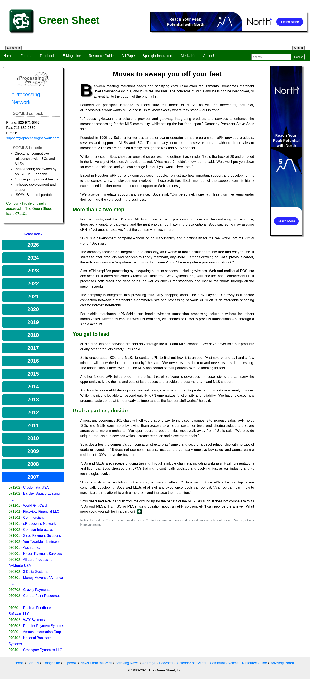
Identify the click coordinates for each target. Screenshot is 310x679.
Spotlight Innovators (158, 56)
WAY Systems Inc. (37, 620)
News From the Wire (96, 663)
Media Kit (188, 56)
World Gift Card (35, 505)
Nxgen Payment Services (42, 553)
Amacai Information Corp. (42, 632)
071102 (14, 511)
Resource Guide (101, 56)
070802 (14, 559)
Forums (26, 56)
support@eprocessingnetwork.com (32, 138)
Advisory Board (282, 663)
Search (298, 56)
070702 (14, 590)
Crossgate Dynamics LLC (42, 650)
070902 (14, 541)
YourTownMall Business (41, 541)
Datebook (47, 56)
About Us (210, 56)
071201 (14, 505)
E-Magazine (72, 56)
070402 (14, 638)
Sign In (298, 47)
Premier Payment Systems (43, 626)
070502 (14, 620)
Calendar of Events (191, 663)
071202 (14, 487)
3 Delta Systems (35, 571)
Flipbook (70, 663)
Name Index (33, 234)
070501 (14, 632)
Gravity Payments (36, 590)
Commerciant (33, 517)
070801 (14, 578)
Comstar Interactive (38, 529)
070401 (14, 650)
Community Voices (224, 663)
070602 (14, 596)
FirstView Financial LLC (41, 511)
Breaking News (127, 663)
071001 (14, 535)
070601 (14, 608)
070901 (14, 547)
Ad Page (128, 56)
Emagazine (51, 663)
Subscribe (13, 47)
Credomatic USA (36, 487)
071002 (14, 529)
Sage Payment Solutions (42, 535)
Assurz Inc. (31, 547)
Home (8, 56)
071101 (14, 523)
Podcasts (166, 663)
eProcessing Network (39, 523)
